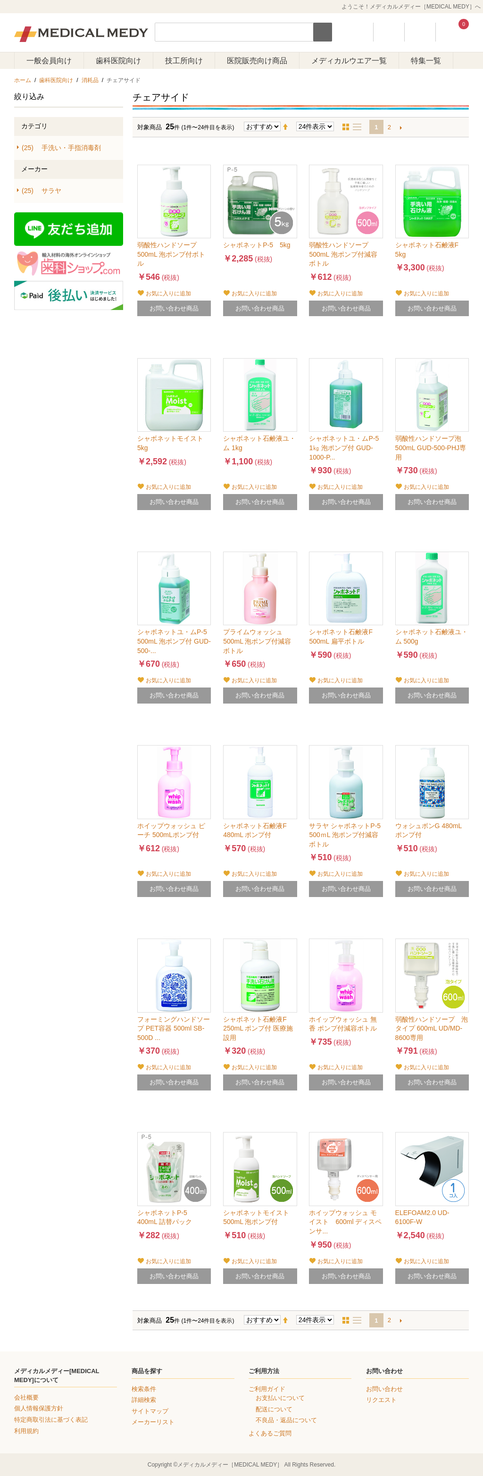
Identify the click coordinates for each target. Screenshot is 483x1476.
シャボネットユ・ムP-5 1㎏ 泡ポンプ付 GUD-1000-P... (344, 448)
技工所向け (184, 61)
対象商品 (149, 127)
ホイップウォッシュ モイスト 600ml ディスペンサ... (345, 1222)
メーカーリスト (153, 1422)
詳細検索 (144, 1399)
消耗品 (90, 80)
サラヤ (41, 191)
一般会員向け (49, 61)
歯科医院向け (118, 61)
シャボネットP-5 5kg (256, 245)
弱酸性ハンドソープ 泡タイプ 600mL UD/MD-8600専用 (431, 1028)
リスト (360, 127)
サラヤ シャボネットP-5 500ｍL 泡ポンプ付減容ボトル (345, 835)
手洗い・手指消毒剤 (61, 148)
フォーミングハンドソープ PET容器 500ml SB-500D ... (173, 1028)
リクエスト (381, 1399)
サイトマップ (150, 1411)
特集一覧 (426, 61)
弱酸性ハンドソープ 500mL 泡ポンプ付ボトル (171, 254)
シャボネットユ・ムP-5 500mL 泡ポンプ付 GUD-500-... (174, 641)
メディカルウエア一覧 (349, 61)
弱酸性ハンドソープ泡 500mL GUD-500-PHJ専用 (430, 448)
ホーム (22, 80)
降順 (289, 127)
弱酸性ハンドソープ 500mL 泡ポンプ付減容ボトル (343, 254)
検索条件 (144, 1388)
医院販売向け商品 (257, 61)
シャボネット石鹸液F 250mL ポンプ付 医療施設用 (258, 1028)
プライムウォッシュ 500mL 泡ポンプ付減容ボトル (257, 641)
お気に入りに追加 (168, 293)
